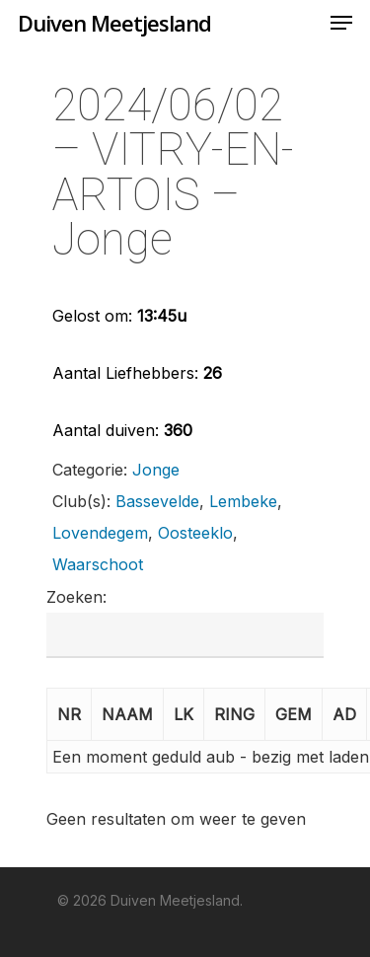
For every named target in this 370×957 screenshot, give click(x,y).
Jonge (156, 469)
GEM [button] (293, 714)
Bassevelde (157, 501)
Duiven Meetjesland (114, 23)
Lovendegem (100, 533)
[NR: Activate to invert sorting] (69, 715)
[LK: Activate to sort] (184, 715)
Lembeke (243, 501)
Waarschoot (97, 564)
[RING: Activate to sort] (234, 715)
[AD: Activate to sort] (345, 715)
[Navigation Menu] (341, 23)
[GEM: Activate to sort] (294, 715)
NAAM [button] (127, 714)
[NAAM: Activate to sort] (128, 715)
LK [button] (183, 714)
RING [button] (234, 714)
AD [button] (344, 714)
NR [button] (69, 714)
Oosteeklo (195, 533)
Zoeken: (76, 597)
